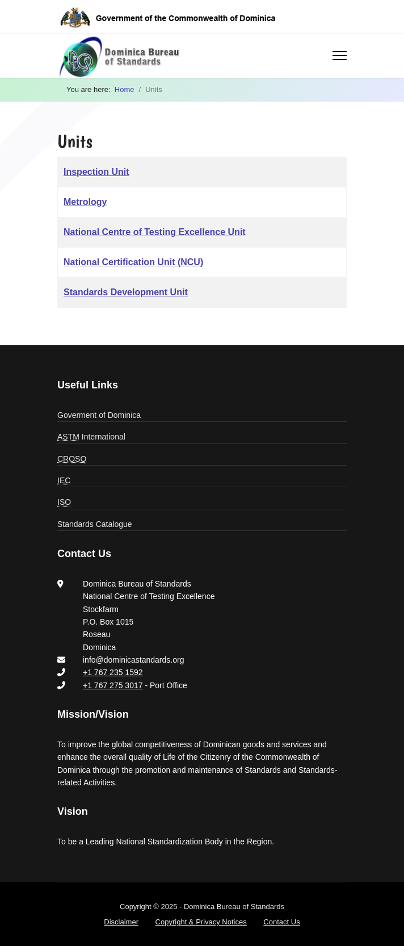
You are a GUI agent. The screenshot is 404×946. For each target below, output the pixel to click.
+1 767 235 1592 (113, 672)
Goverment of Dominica (99, 415)
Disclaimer (121, 922)
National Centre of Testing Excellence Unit (155, 232)
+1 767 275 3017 (113, 685)
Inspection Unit (96, 172)
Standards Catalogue (94, 524)
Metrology (85, 202)
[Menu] (340, 56)
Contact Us (281, 922)
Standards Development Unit (126, 292)
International (91, 436)
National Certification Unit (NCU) (133, 262)
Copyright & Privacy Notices (201, 922)
